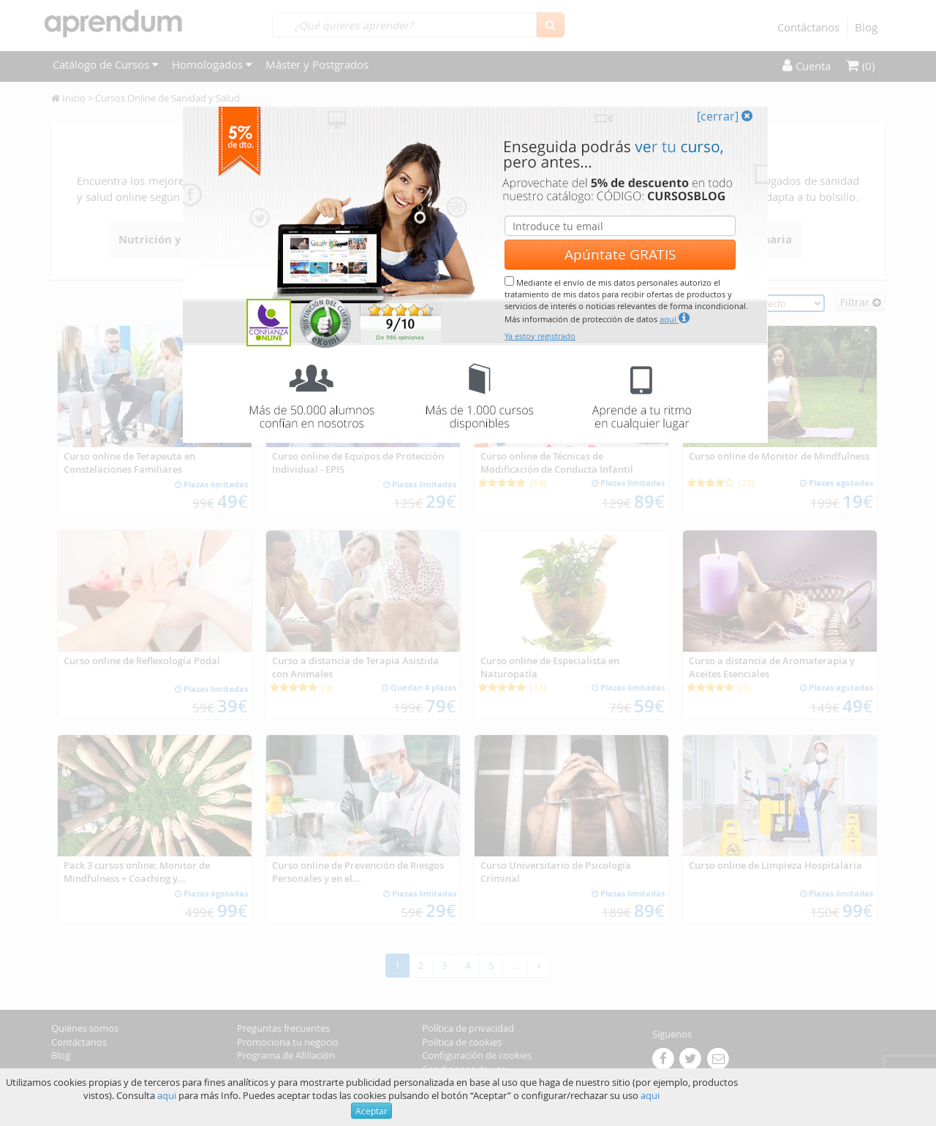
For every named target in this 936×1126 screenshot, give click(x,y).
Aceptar (371, 1111)
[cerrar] (724, 116)
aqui (166, 1095)
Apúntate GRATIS (620, 254)
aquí (675, 317)
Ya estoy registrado (540, 335)
